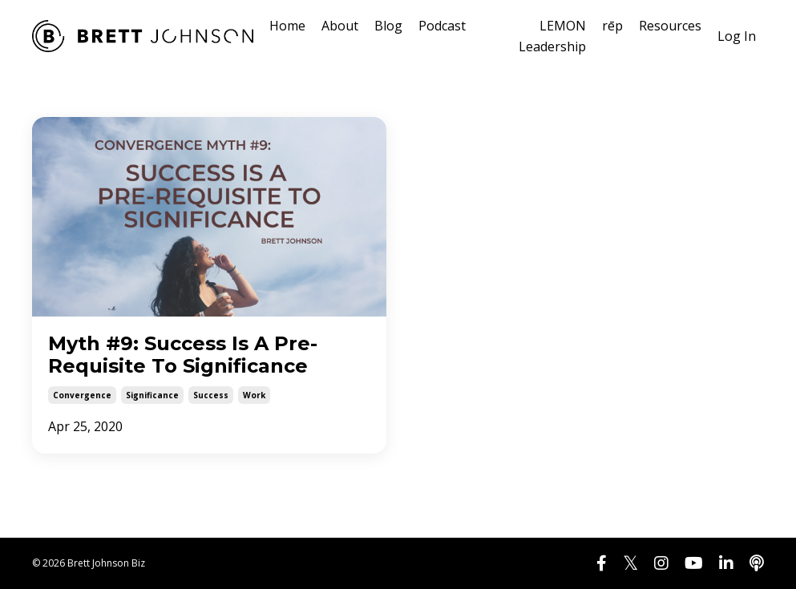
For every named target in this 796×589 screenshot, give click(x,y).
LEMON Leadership (552, 36)
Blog (388, 25)
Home (287, 25)
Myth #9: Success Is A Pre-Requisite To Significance (182, 355)
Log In (736, 36)
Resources (670, 25)
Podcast (442, 25)
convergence (82, 395)
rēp (612, 25)
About (339, 25)
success (210, 395)
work (254, 395)
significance (152, 395)
